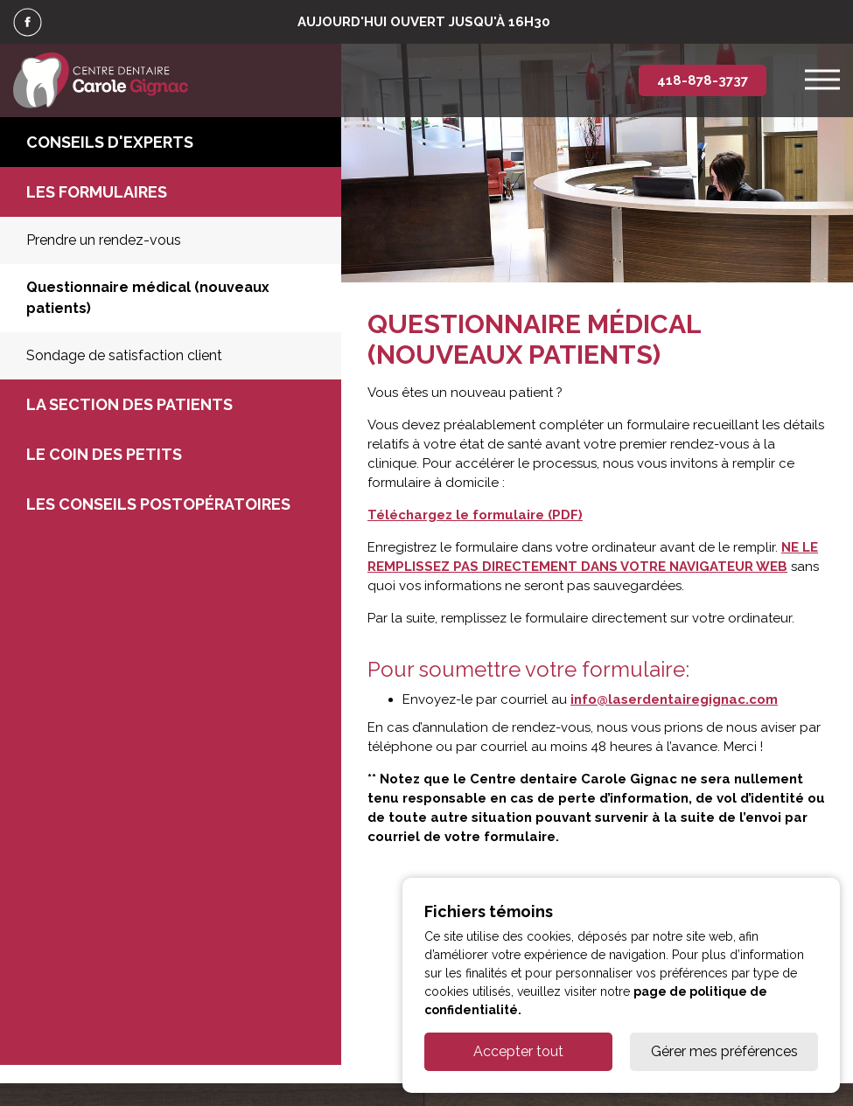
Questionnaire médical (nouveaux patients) (147, 297)
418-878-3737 (702, 80)
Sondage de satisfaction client (124, 355)
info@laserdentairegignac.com (674, 699)
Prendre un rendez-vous (103, 240)
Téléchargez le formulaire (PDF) (475, 515)
